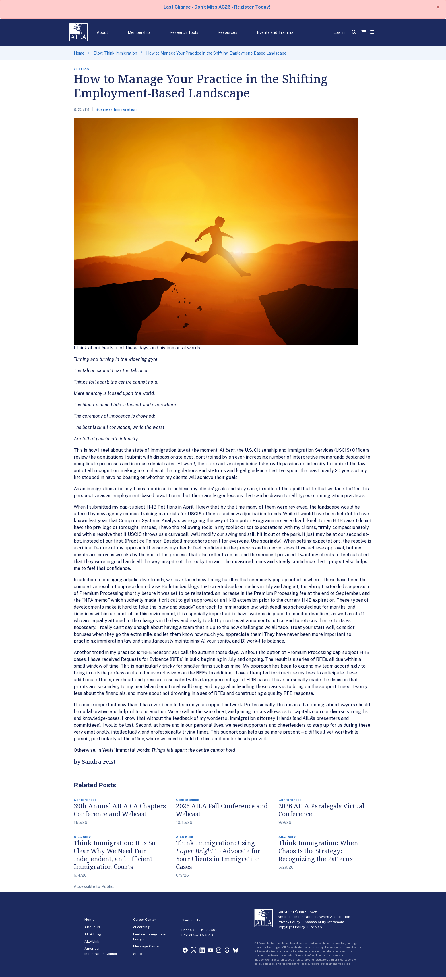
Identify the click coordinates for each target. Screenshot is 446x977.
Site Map (314, 927)
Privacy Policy (289, 922)
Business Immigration (116, 109)
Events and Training (275, 32)
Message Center (146, 946)
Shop (137, 954)
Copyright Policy (291, 927)
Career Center (144, 920)
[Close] (438, 7)
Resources (227, 32)
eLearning (141, 927)
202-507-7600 (205, 930)
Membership (139, 32)
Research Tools (184, 32)
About (102, 32)
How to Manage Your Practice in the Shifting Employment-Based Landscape (216, 53)
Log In (339, 32)
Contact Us (190, 920)
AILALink (91, 941)
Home (79, 53)
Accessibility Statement (324, 922)
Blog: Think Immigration (115, 53)
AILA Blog (92, 934)
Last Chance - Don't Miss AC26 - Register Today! (217, 7)
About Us (92, 927)
